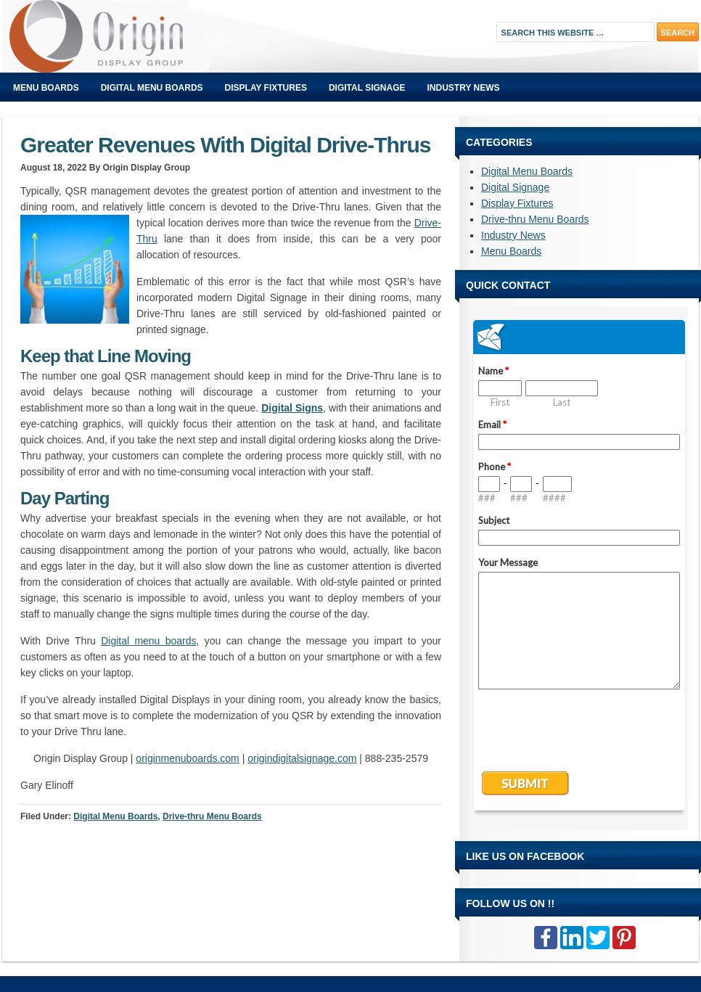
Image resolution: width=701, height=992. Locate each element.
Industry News (463, 88)
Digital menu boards (148, 641)
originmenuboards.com (187, 758)
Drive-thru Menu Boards (212, 816)
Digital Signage (367, 88)
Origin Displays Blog (165, 36)
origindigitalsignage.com (301, 758)
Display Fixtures (266, 88)
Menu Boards (46, 88)
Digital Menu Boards (152, 88)
